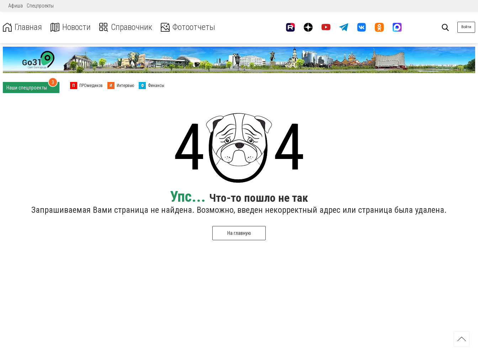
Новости (71, 27)
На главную (239, 233)
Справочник (125, 27)
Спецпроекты (40, 6)
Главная (22, 27)
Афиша (15, 6)
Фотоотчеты (188, 27)
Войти (466, 27)
